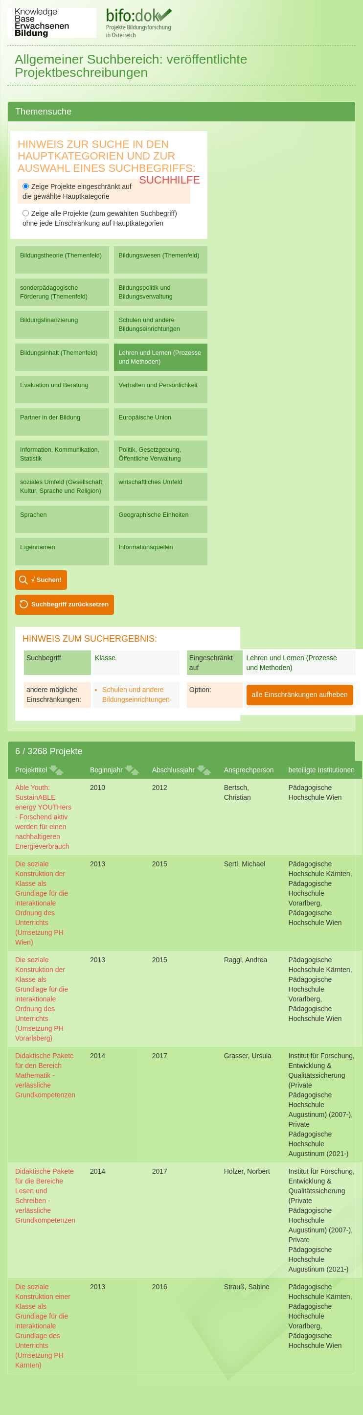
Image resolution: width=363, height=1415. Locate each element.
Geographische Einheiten (154, 514)
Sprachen (33, 514)
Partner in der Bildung (50, 417)
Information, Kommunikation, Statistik (59, 454)
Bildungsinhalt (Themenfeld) (59, 352)
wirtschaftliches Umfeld (150, 482)
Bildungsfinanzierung (49, 320)
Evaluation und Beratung (54, 385)
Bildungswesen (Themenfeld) (159, 255)
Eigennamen (37, 547)
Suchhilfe (169, 180)
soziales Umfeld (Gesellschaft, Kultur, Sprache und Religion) (62, 486)
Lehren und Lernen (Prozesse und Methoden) (160, 357)
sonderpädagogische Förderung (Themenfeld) (54, 292)
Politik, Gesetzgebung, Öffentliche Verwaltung (150, 454)
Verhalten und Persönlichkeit (158, 385)
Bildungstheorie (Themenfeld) (61, 255)
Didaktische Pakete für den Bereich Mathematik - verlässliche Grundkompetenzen (45, 1075)
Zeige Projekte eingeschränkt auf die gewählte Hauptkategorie (77, 191)
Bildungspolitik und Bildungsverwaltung (146, 292)
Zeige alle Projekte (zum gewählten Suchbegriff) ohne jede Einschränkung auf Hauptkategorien (100, 218)
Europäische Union (145, 417)
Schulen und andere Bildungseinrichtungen (149, 324)
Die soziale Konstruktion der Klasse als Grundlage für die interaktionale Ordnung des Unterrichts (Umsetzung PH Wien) (41, 903)
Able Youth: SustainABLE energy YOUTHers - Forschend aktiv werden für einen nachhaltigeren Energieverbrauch (43, 817)
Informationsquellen (146, 547)
